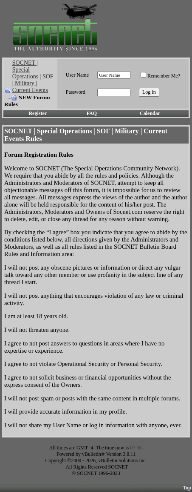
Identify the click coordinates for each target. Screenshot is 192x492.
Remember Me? (160, 76)
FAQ (92, 113)
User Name (77, 75)
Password (75, 92)
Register (37, 113)
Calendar (150, 113)
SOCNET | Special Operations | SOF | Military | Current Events (33, 76)
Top (187, 488)
